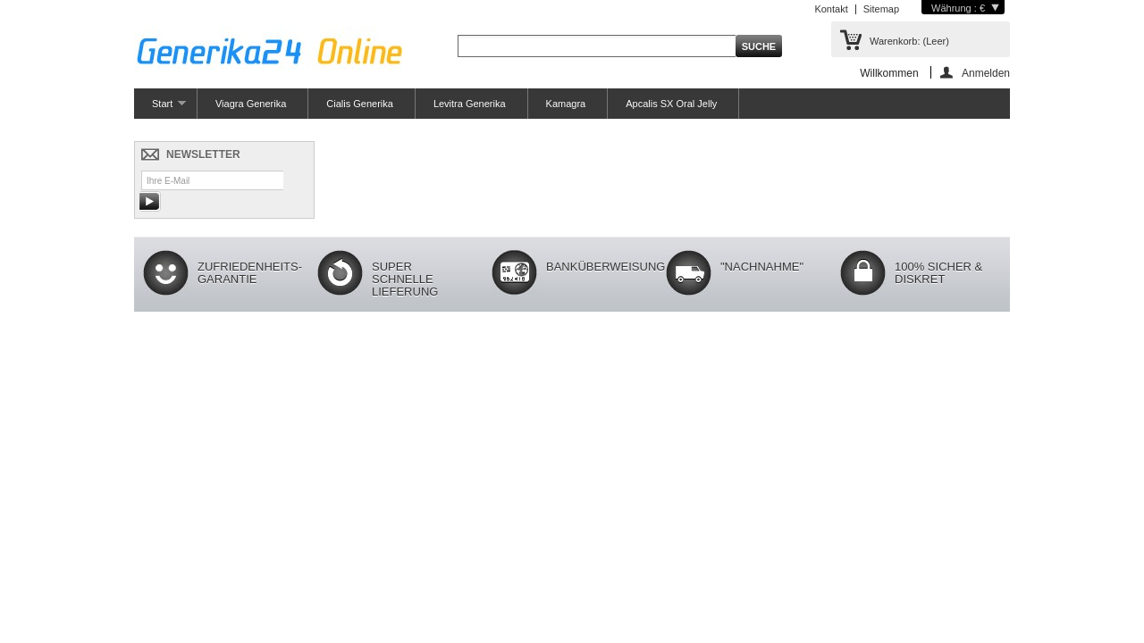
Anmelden (986, 73)
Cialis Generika (359, 103)
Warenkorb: (909, 41)
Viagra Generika (250, 103)
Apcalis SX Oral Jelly (671, 103)
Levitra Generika (469, 103)
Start (160, 108)
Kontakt (830, 9)
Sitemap (881, 9)
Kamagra (566, 103)
